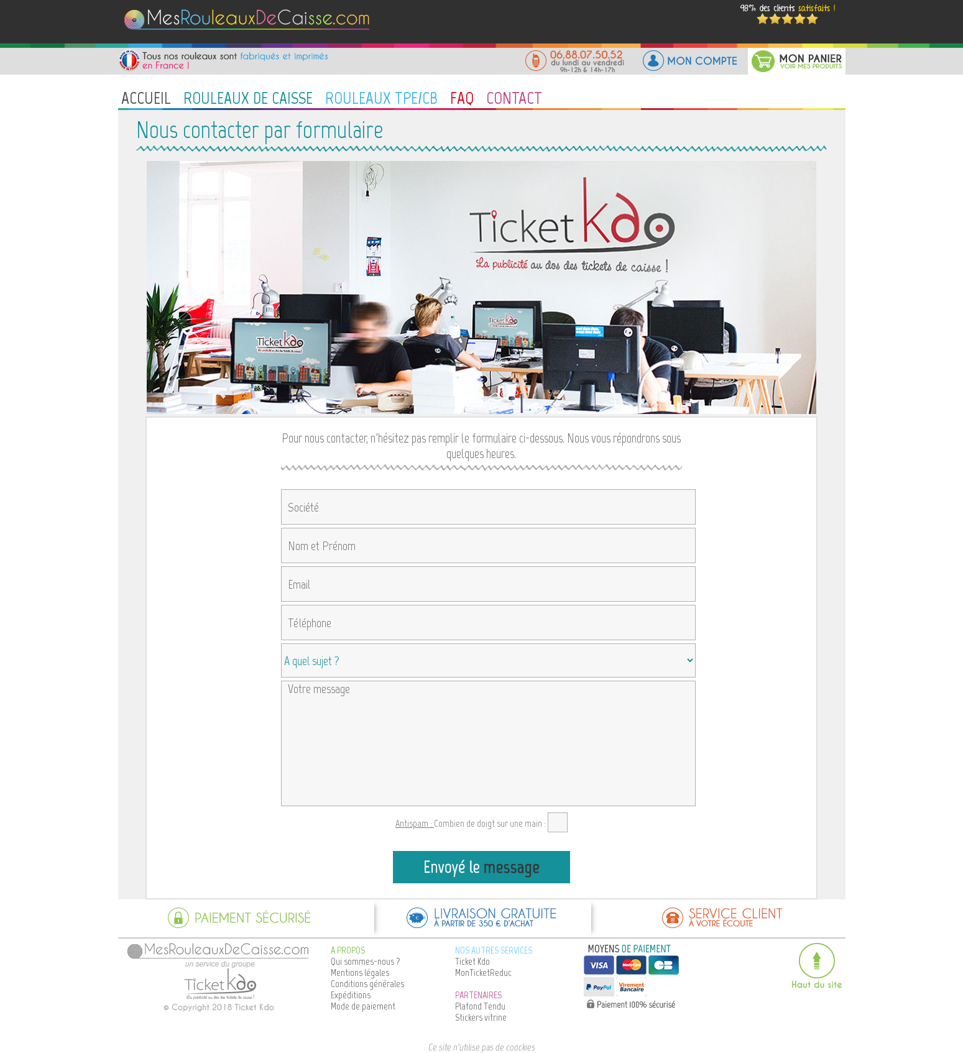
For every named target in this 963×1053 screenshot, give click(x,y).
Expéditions (351, 995)
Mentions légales (360, 972)
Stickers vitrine (481, 1017)
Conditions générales (367, 984)
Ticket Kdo (472, 961)
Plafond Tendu (480, 1006)
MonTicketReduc (483, 972)
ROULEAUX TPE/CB (381, 97)
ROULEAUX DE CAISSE (248, 97)
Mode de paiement (363, 1006)
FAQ (462, 97)
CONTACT (514, 97)
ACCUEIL (146, 97)
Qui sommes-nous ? (365, 961)
